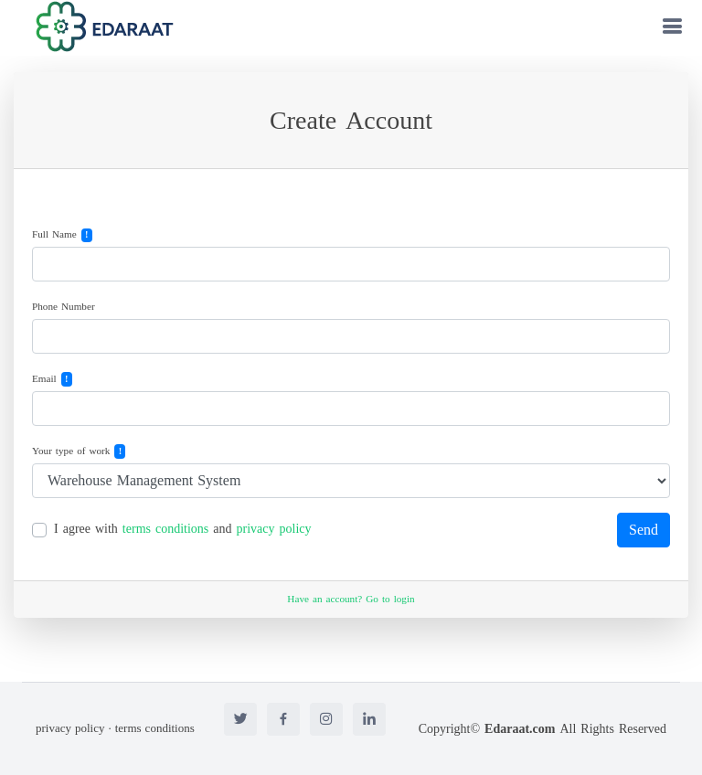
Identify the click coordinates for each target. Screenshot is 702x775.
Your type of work (71, 452)
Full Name (54, 235)
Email (44, 380)
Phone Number (63, 307)
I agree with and (183, 528)
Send (643, 529)
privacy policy (274, 528)
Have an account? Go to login (350, 599)
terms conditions (165, 528)
